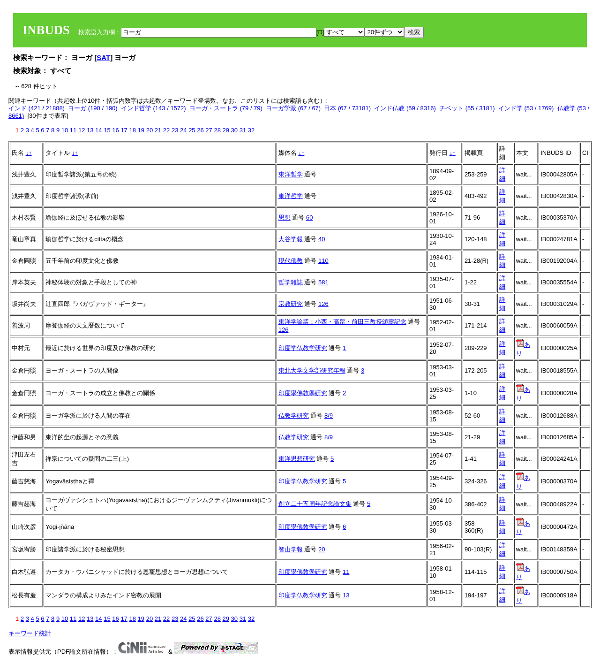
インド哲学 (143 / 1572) (153, 108)
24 (183, 130)
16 (115, 130)
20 (149, 130)
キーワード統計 (29, 633)
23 (175, 130)
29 (226, 130)
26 (200, 130)
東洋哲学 (290, 174)
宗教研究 (290, 303)
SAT (103, 57)
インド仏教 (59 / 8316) (405, 108)
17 (123, 130)
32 (251, 130)
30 (234, 130)
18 (132, 130)
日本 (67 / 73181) (347, 108)
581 (323, 282)
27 (208, 130)
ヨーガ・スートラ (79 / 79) (225, 108)
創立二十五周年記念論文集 (315, 503)
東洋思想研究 (296, 458)
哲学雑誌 (290, 282)
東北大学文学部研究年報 (311, 370)
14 (98, 130)
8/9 (328, 415)
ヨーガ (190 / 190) (93, 108)
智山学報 (290, 549)
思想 (284, 217)
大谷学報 (290, 239)
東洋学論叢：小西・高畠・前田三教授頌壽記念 (342, 321)
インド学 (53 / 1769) (526, 108)
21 (158, 130)
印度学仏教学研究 (302, 347)
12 (81, 130)
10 (64, 130)
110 (323, 260)
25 (191, 130)
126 (323, 303)
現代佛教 (290, 260)
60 (309, 217)
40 (321, 239)
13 (90, 130)
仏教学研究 (293, 415)
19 (141, 130)
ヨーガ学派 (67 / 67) (293, 108)
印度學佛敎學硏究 (302, 393)
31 (243, 130)
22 (166, 130)
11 (73, 130)
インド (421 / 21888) (36, 108)
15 (107, 130)
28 (217, 130)
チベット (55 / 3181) (467, 108)
